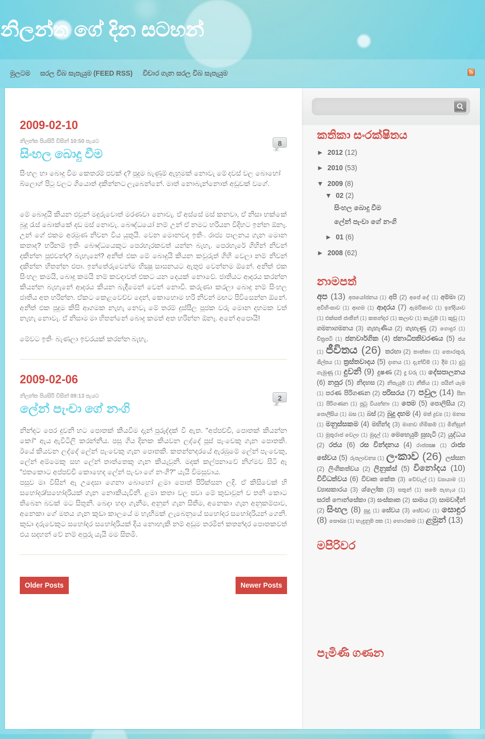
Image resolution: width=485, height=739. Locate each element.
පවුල (427, 392)
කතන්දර (378, 318)
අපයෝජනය (363, 297)
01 (340, 237)
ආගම (358, 308)
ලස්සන (455, 458)
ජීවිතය (341, 350)
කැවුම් (430, 318)
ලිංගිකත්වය (343, 468)
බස (352, 414)
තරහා (393, 351)
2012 (336, 152)
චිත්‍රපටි (325, 339)
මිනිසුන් (456, 424)
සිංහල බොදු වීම (61, 154)
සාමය (420, 500)
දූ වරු (410, 372)
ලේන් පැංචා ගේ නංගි (75, 409)
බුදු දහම (398, 413)
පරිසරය (393, 393)
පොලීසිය (327, 414)
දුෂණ (384, 372)
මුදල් (375, 435)
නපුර (335, 382)
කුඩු (452, 318)
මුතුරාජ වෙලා (342, 435)
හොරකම (404, 521)
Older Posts (44, 585)
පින (461, 393)
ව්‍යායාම (446, 479)
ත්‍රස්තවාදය (359, 362)
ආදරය (386, 307)
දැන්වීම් (421, 362)
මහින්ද (381, 424)
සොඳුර (453, 509)
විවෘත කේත (378, 479)
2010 (336, 168)
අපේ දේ (419, 297)
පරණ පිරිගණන (348, 393)
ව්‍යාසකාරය (332, 489)
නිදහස (365, 382)
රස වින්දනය (379, 445)
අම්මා (447, 297)
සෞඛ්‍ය (337, 521)
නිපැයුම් (396, 383)
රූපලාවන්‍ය (363, 458)
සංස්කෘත (388, 500)
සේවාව (421, 510)
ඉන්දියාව (454, 308)
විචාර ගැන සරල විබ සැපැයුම (185, 73)
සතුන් (404, 490)
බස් (371, 414)
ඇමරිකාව (421, 308)
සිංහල (337, 509)
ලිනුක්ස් (385, 468)
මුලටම (20, 73)
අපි (392, 297)
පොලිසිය (442, 403)
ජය (461, 339)
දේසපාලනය (446, 372)
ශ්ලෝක (372, 489)
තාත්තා (422, 352)
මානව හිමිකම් (419, 424)
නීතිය (423, 383)
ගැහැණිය (379, 328)
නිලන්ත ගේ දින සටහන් (102, 30)
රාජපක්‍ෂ (426, 445)
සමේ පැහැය (440, 490)
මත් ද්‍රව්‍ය (432, 414)
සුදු (367, 510)
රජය (335, 445)
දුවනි (352, 371)
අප (322, 296)
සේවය (390, 510)
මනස (458, 414)
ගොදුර (448, 328)
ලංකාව (402, 456)
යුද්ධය (456, 434)
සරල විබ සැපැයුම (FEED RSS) (86, 73)
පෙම (408, 403)
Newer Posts (261, 585)
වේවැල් (417, 479)
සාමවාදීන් (452, 500)
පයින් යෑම (453, 383)
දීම (444, 362)
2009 (336, 183)
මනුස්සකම (342, 424)
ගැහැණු (415, 328)
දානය (394, 362)
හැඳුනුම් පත (369, 521)
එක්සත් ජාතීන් (341, 318)
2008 (336, 253)
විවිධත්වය (332, 479)
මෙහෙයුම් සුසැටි (413, 434)
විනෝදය (429, 468)
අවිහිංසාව (328, 308)
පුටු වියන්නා (374, 404)
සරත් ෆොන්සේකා (341, 500)
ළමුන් (436, 520)
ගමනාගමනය (335, 328)
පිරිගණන (337, 404)
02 (340, 195)
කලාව (405, 318)
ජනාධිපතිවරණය (418, 338)
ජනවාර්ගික (362, 338)
